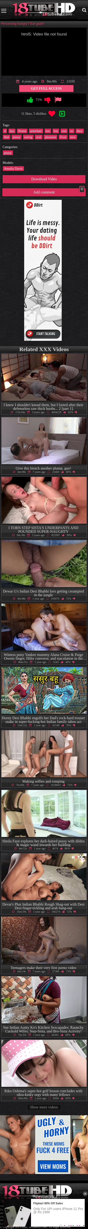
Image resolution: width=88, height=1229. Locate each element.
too (48, 131)
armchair (36, 131)
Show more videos (44, 1107)
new (73, 137)
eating (28, 137)
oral (38, 137)
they (80, 131)
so (71, 131)
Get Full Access (46, 88)
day (12, 131)
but (56, 131)
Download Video (44, 179)
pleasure (50, 137)
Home (22, 131)
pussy (16, 137)
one (64, 131)
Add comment (58, 191)
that (6, 137)
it (5, 131)
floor (63, 137)
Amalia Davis (13, 168)
